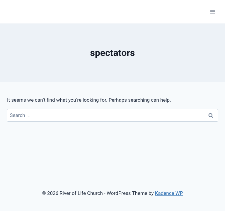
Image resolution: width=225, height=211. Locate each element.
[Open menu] (212, 11)
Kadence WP (169, 193)
